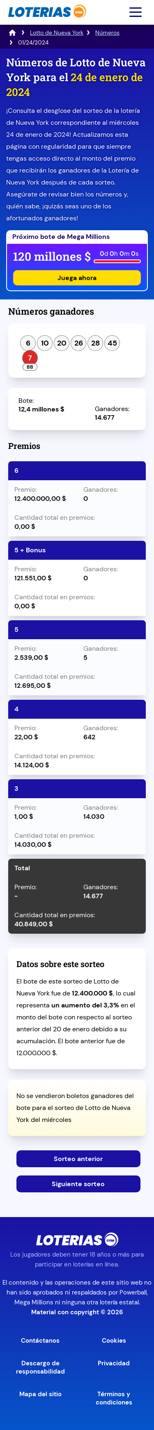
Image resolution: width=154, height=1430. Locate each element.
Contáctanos (40, 1341)
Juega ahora (77, 277)
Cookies (114, 1341)
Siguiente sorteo (78, 1184)
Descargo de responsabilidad (40, 1367)
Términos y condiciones (114, 1398)
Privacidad (114, 1363)
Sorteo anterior (78, 1158)
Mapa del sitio (40, 1394)
